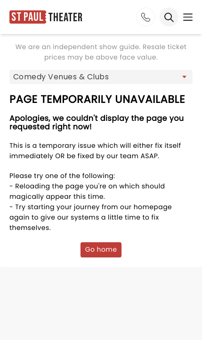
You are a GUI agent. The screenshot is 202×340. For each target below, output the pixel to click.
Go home (101, 249)
